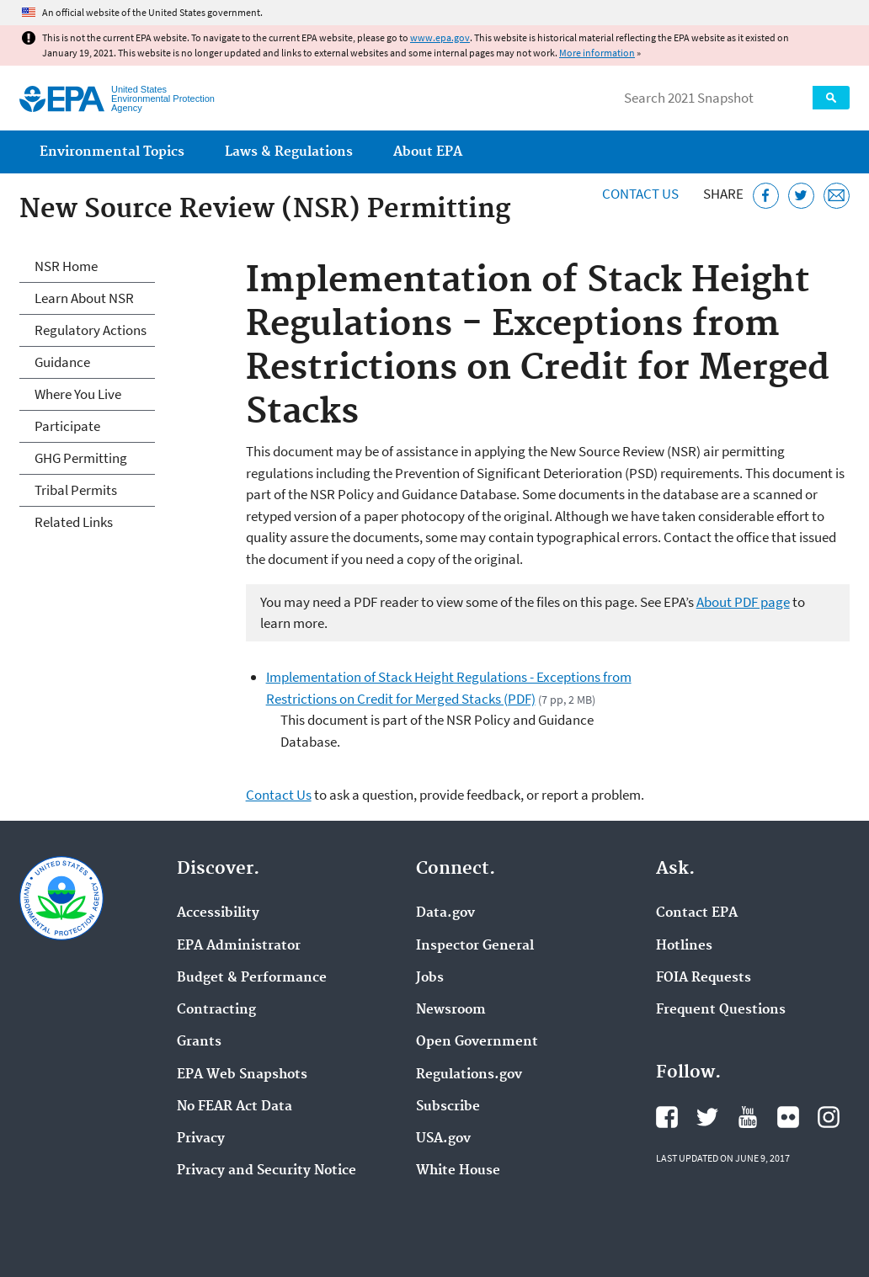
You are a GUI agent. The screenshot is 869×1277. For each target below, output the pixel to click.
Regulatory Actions (91, 330)
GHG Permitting (81, 458)
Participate (67, 426)
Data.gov (445, 913)
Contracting (216, 1010)
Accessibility (218, 913)
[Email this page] (837, 196)
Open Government (477, 1042)
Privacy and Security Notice (266, 1171)
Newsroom (451, 1010)
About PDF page (743, 602)
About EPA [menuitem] (427, 152)
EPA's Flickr (788, 1117)
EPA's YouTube (748, 1117)
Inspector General (475, 946)
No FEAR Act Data (234, 1107)
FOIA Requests (703, 978)
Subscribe (448, 1107)
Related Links (74, 522)
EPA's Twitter (707, 1117)
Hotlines (684, 946)
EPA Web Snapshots (242, 1075)
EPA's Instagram (829, 1117)
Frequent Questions (721, 1010)
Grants (199, 1042)
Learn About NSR (84, 298)
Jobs (430, 978)
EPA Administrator (239, 946)
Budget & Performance (252, 978)
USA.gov (443, 1139)
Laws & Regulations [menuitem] (289, 152)
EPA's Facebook (667, 1117)
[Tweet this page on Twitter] (801, 196)
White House (458, 1171)
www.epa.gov (440, 37)
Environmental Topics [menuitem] (112, 152)
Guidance (62, 362)
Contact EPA (697, 913)
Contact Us (640, 193)
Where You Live (78, 394)
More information (597, 52)
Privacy (201, 1139)
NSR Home (66, 266)
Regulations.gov (469, 1075)
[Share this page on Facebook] (766, 196)
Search (831, 97)
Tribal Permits (76, 490)
